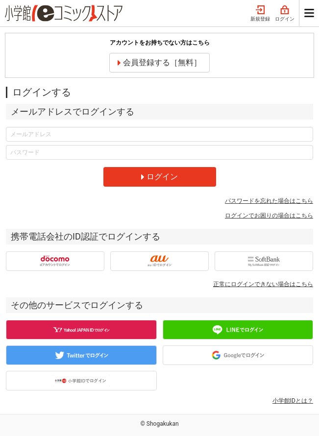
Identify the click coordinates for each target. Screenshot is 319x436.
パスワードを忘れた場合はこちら (269, 200)
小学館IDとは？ (292, 400)
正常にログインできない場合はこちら (263, 284)
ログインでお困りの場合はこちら (269, 215)
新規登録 (260, 13)
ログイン (284, 13)
